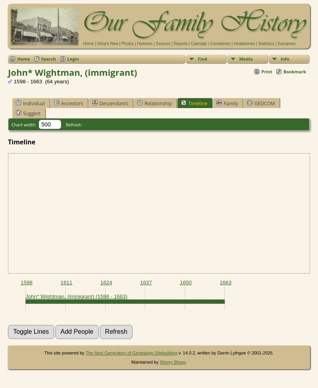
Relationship (154, 103)
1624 (106, 283)
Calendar (199, 43)
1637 (146, 283)
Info (285, 59)
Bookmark (294, 72)
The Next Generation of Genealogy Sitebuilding (132, 353)
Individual (30, 103)
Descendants (110, 103)
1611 (66, 283)
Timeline (194, 103)
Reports (180, 43)
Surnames (286, 43)
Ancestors (68, 103)
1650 (186, 283)
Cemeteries (220, 43)
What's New (107, 43)
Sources (163, 43)
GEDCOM (261, 103)
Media (246, 59)
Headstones (244, 43)
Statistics (266, 43)
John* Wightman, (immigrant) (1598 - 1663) (76, 296)
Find (202, 59)
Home (88, 43)
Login (73, 59)
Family (227, 103)
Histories (144, 43)
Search (48, 59)
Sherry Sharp (172, 362)
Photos (127, 43)
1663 (226, 283)
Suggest (28, 113)
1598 (27, 283)
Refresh (74, 125)
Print (266, 72)
